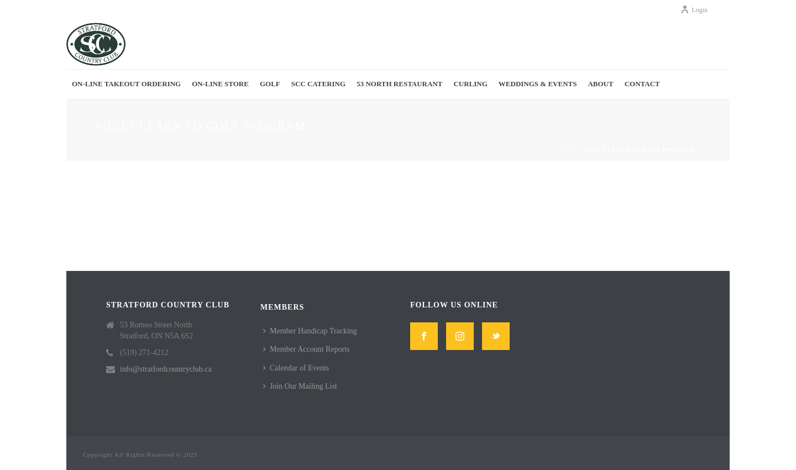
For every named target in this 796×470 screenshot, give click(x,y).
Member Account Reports (306, 349)
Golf (270, 84)
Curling (470, 84)
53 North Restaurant (399, 84)
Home (569, 150)
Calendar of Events (296, 368)
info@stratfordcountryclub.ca (166, 369)
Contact (642, 84)
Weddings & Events (538, 84)
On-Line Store (220, 84)
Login (694, 10)
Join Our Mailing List (300, 386)
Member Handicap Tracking (310, 331)
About (600, 84)
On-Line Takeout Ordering (126, 84)
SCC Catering (318, 84)
